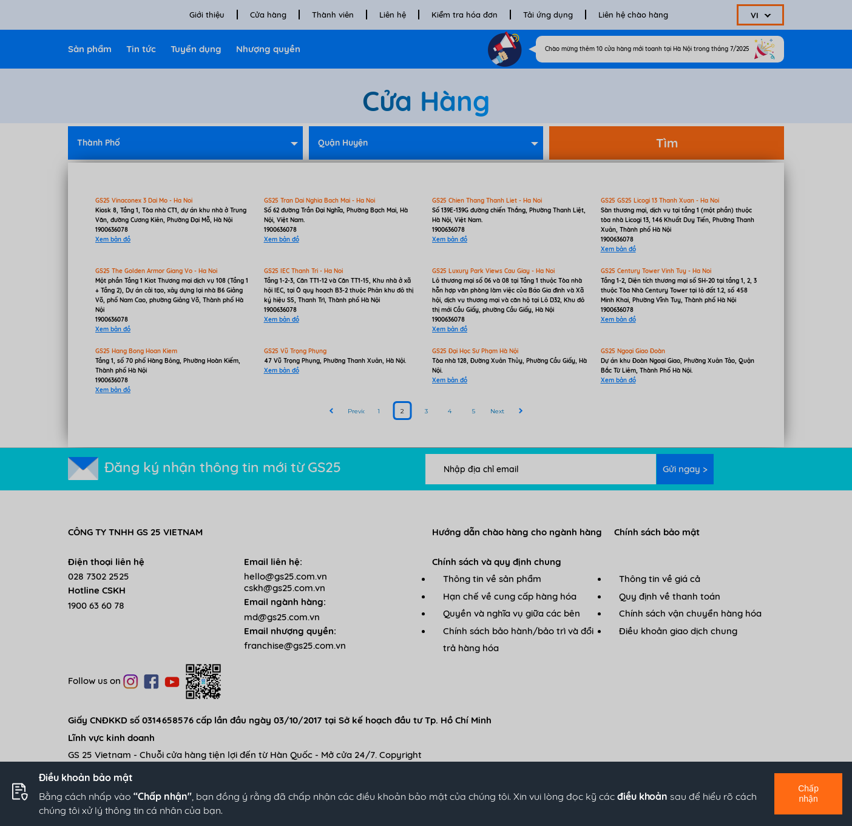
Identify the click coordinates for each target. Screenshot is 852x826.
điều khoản (642, 796)
